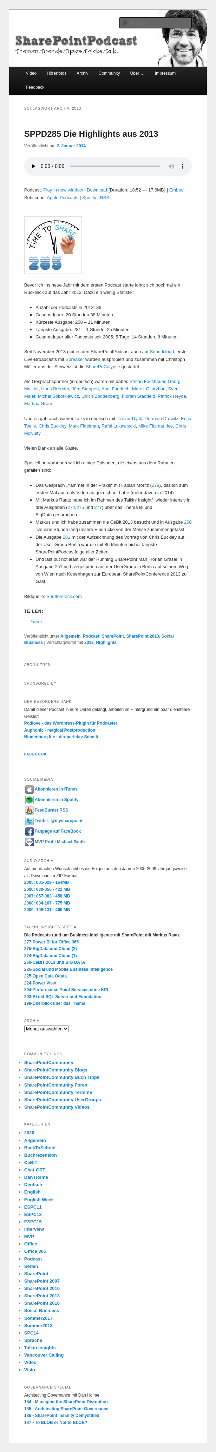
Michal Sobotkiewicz (58, 396)
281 (67, 537)
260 (188, 522)
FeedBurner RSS (46, 810)
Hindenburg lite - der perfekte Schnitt (61, 736)
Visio (29, 1369)
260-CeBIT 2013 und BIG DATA (54, 962)
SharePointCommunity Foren (55, 1085)
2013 (89, 642)
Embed (176, 190)
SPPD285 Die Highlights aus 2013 (91, 134)
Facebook (35, 754)
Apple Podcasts (62, 197)
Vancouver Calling (44, 1355)
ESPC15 (33, 1221)
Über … (137, 73)
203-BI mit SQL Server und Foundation (63, 996)
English (32, 1192)
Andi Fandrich (116, 388)
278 (155, 485)
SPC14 (31, 1333)
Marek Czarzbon (148, 388)
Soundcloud (162, 351)
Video (31, 73)
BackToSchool (39, 1147)
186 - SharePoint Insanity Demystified (61, 1415)
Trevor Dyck (130, 418)
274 (71, 507)
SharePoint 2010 (42, 1288)
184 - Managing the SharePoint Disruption (66, 1401)
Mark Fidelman (84, 426)
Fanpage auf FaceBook (53, 831)
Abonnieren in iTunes (51, 789)
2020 (29, 1132)
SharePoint (113, 636)
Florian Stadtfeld (138, 396)
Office (30, 1243)
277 (98, 507)
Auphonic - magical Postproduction (60, 730)
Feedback (35, 87)
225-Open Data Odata (45, 976)
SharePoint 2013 (142, 636)
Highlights (106, 642)
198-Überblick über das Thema (54, 1003)
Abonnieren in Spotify (52, 799)
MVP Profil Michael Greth (55, 841)
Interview (34, 1229)
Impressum (165, 73)
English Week (39, 1199)
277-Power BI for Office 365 (51, 942)
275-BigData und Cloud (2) (50, 948)
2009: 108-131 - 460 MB (47, 909)
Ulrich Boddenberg (100, 396)
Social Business (41, 1310)
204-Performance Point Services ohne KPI (66, 989)
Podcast (91, 636)
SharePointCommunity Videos (57, 1107)
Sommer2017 (38, 1318)
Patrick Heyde (172, 396)
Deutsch (33, 1184)
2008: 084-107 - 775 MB (47, 903)
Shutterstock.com (63, 596)
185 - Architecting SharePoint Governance (66, 1408)
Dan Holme (36, 1177)
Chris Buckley (52, 426)
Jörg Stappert (85, 388)
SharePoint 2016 (42, 1303)
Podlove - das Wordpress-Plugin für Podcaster (70, 723)
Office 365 (35, 1251)
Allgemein (70, 636)
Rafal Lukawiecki (119, 426)
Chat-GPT (34, 1169)
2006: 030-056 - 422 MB (47, 889)
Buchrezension (40, 1155)
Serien (31, 1266)
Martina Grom (38, 403)
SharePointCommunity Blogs (55, 1070)
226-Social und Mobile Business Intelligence (68, 969)
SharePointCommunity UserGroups (62, 1099)
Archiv (82, 73)
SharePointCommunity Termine (58, 1092)
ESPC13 (33, 1214)
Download (97, 190)
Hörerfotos (56, 73)
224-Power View (40, 983)
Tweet (36, 621)
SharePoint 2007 (42, 1281)
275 (80, 507)
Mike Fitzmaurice (155, 426)
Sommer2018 (38, 1325)
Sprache (33, 1340)
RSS (104, 197)
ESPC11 (33, 1207)
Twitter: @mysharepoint (54, 820)
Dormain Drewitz (161, 418)
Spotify (89, 197)
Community (109, 73)
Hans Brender (55, 388)
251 (59, 566)
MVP (29, 1236)
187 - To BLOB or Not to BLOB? (55, 1422)
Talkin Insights (40, 1347)
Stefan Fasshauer (147, 381)
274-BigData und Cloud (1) (50, 955)
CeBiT (31, 1162)
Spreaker (75, 359)
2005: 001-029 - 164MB (46, 882)
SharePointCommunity (48, 1062)
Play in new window (63, 190)
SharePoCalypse (103, 366)
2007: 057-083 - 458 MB (47, 896)
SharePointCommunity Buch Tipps (61, 1077)
